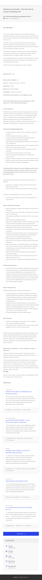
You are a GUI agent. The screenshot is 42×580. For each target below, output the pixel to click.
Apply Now (21, 534)
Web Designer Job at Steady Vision (17, 481)
